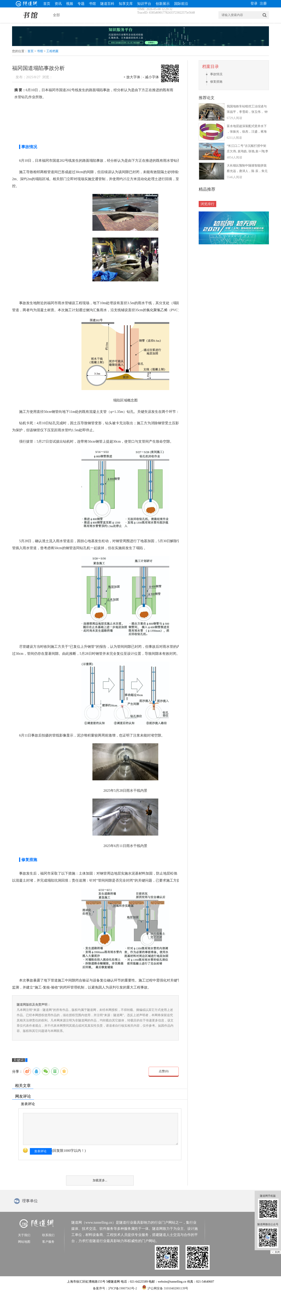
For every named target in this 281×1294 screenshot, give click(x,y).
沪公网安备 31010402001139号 (165, 1287)
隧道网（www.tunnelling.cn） (93, 1222)
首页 (46, 3)
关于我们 (24, 1235)
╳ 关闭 (275, 1252)
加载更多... (100, 1180)
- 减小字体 (151, 77)
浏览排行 (207, 204)
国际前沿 (181, 3)
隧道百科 (107, 3)
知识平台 (144, 3)
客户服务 (48, 1241)
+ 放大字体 (131, 77)
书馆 (92, 3)
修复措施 (216, 81)
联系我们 (48, 1235)
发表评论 (40, 1151)
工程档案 (52, 51)
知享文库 (126, 3)
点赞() (163, 1071)
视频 (69, 3)
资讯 (58, 3)
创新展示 (163, 3)
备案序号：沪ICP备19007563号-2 (115, 1288)
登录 (254, 3)
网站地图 (24, 1241)
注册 (263, 3)
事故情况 (216, 74)
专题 (81, 3)
